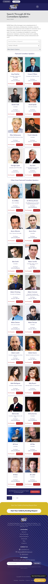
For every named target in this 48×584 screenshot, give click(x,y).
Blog (24, 541)
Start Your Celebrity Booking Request (24, 511)
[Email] (19, 563)
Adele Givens (32, 353)
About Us (24, 532)
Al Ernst (15, 444)
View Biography (11, 83)
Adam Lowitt (15, 353)
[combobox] (23, 45)
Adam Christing (15, 292)
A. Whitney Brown (32, 200)
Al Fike (32, 444)
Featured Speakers (24, 536)
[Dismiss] (34, 578)
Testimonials (24, 538)
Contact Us (24, 543)
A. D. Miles (15, 200)
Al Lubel (32, 474)
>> (13, 498)
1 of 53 (9, 498)
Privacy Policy (21, 580)
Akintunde (15, 414)
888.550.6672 (25, 554)
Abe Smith (15, 261)
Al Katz (15, 474)
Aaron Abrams (15, 231)
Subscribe (37, 563)
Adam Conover (32, 292)
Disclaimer (16, 580)
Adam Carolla (32, 261)
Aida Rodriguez (15, 383)
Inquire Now (40, 580)
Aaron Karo (32, 231)
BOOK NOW (19, 83)
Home (8, 19)
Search (12, 19)
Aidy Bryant (32, 383)
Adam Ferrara (32, 322)
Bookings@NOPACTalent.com (25, 552)
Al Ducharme (32, 414)
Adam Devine (15, 322)
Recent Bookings (24, 534)
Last (17, 498)
